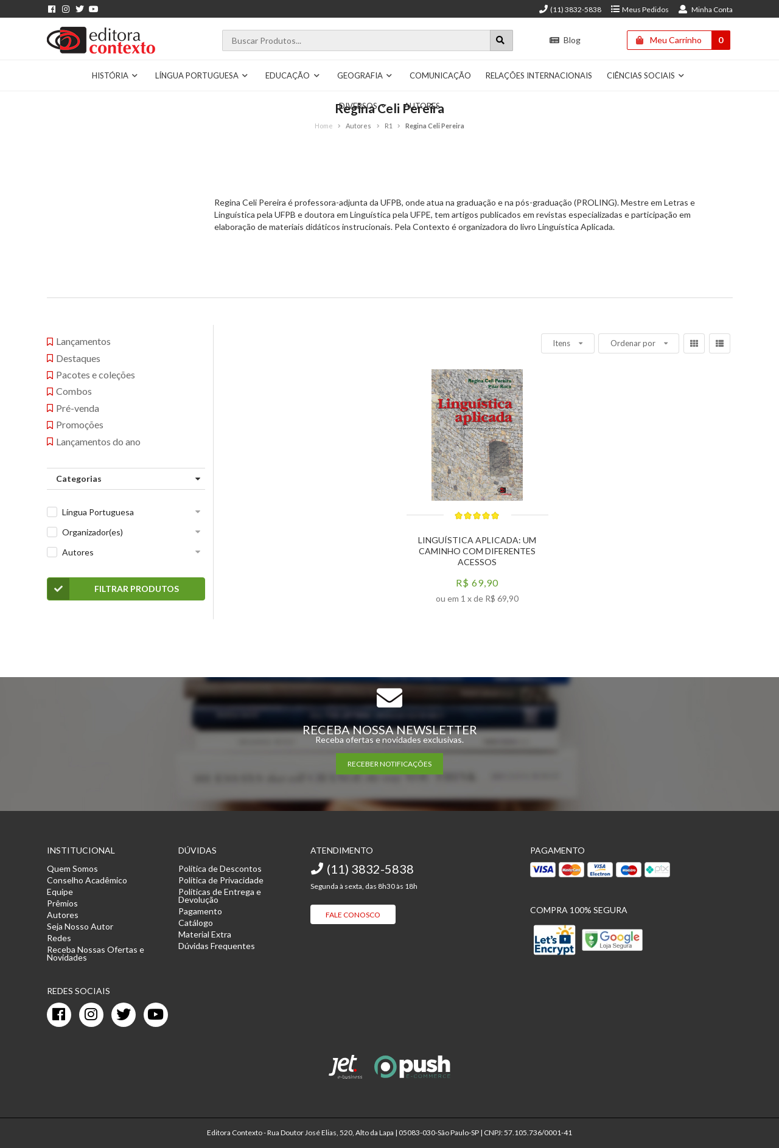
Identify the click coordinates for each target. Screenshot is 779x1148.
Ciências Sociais (646, 75)
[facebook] (59, 1015)
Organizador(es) (92, 532)
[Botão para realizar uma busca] (501, 40)
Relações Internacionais (539, 75)
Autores (422, 106)
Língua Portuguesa (202, 75)
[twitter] (123, 1015)
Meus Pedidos (639, 9)
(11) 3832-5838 (569, 9)
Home (324, 125)
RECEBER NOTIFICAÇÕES (389, 763)
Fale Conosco (353, 914)
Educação (292, 75)
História (115, 75)
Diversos (363, 106)
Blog (565, 40)
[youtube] (156, 1015)
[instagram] (91, 1015)
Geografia (365, 75)
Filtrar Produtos (113, 589)
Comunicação (440, 75)
